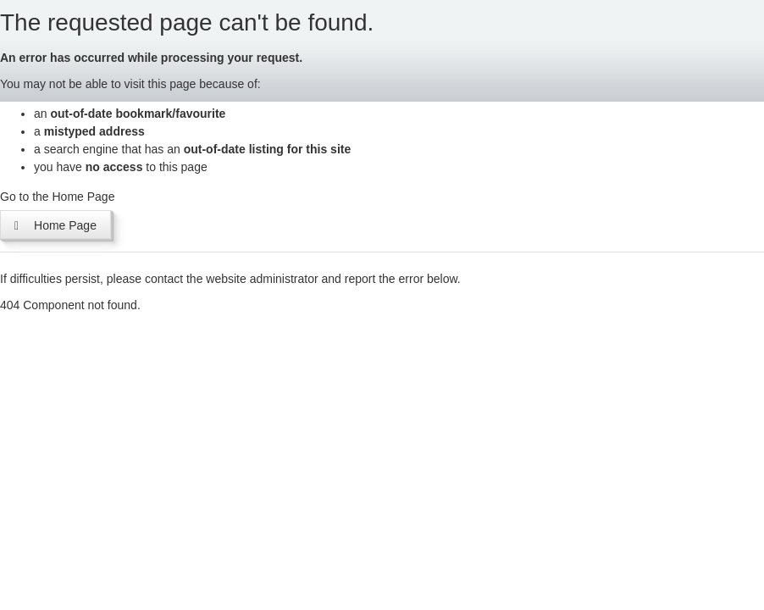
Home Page (55, 224)
